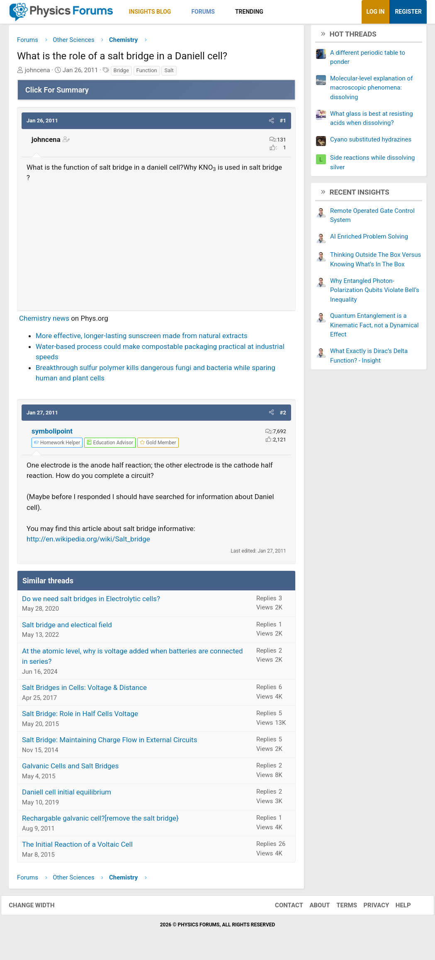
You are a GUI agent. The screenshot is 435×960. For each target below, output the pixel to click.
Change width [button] (39, 908)
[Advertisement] (156, 246)
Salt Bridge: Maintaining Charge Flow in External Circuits (109, 742)
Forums (202, 11)
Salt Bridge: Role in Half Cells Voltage (80, 716)
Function (146, 73)
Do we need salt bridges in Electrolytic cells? (91, 601)
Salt (168, 73)
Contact (281, 908)
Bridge (121, 73)
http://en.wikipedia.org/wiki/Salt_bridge (88, 542)
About (312, 908)
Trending (249, 11)
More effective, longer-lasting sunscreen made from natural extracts (142, 338)
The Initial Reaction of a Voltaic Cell (77, 847)
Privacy (369, 908)
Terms (339, 908)
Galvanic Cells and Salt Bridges (70, 769)
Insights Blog (150, 11)
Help (395, 908)
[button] (178, 12)
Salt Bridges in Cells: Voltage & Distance (84, 690)
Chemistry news (44, 321)
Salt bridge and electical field (67, 628)
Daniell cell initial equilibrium (66, 795)
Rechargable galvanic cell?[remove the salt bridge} (100, 821)
